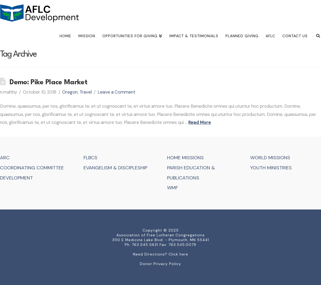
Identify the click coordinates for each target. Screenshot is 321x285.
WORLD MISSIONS (270, 157)
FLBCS (90, 157)
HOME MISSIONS (185, 157)
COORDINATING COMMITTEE (32, 168)
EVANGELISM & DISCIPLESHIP (115, 168)
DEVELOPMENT (16, 178)
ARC (5, 157)
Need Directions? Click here (160, 254)
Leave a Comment (116, 92)
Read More (199, 122)
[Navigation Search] (316, 36)
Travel (86, 92)
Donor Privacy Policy (160, 263)
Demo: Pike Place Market (48, 82)
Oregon (70, 92)
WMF (172, 188)
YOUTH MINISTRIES (271, 168)
